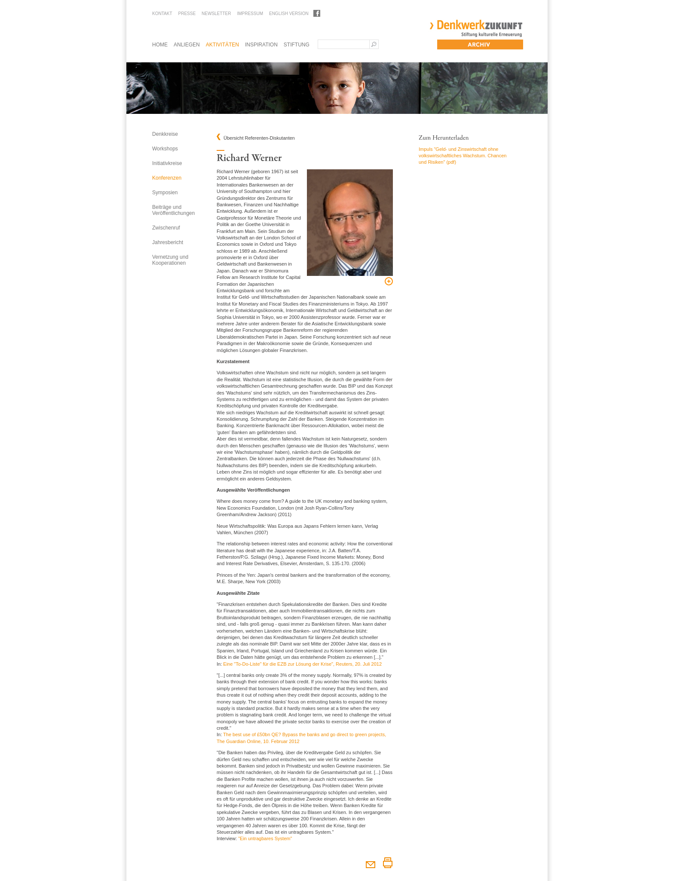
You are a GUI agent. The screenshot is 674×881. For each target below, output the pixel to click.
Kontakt (162, 13)
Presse (187, 13)
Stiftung (296, 45)
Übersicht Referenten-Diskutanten (259, 138)
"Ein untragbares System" (265, 838)
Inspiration (261, 45)
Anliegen (187, 45)
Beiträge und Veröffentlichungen (173, 210)
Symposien (165, 193)
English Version (289, 13)
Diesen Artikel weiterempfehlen (370, 862)
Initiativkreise (167, 163)
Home (160, 45)
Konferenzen (166, 178)
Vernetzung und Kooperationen (170, 260)
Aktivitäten (222, 45)
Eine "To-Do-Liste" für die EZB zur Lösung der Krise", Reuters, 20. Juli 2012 (302, 664)
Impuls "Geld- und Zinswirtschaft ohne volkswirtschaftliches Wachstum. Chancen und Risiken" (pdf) (462, 156)
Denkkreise (165, 134)
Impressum (250, 13)
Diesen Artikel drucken (387, 862)
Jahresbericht (167, 242)
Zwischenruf (166, 228)
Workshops (165, 149)
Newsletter (216, 13)
